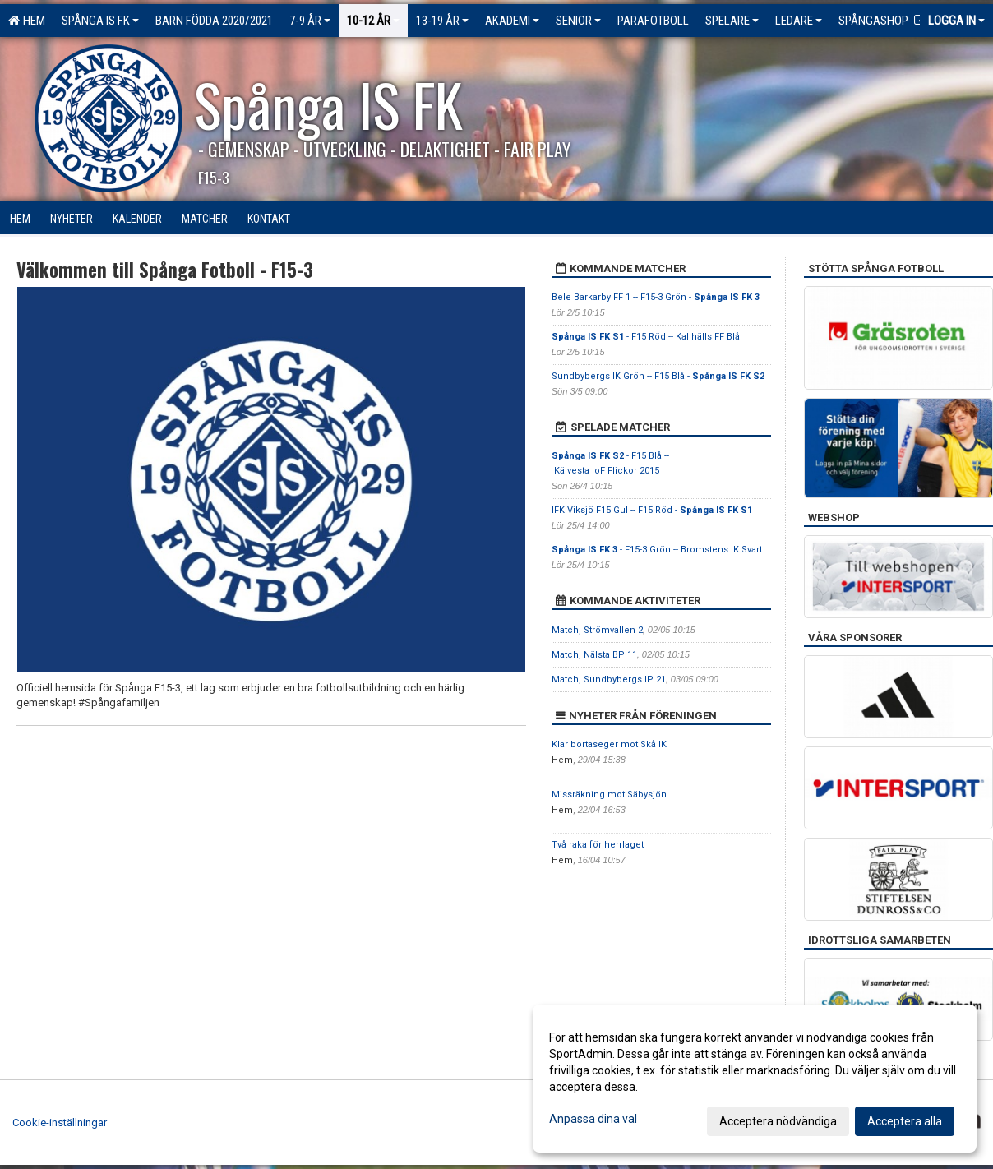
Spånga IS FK (100, 20)
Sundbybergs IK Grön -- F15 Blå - (658, 376)
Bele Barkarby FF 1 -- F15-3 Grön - (656, 297)
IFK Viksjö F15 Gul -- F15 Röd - (652, 510)
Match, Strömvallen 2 (597, 630)
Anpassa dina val (593, 1118)
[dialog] (755, 1079)
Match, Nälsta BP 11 (594, 654)
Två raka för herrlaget (598, 844)
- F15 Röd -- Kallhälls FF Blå (646, 336)
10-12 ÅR (373, 20)
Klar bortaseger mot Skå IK (609, 744)
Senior (578, 20)
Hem (26, 20)
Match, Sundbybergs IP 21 (609, 679)
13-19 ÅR (442, 20)
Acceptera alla (904, 1121)
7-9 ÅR (309, 20)
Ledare (798, 20)
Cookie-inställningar (59, 1122)
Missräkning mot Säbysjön (609, 794)
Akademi (512, 20)
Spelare (732, 20)
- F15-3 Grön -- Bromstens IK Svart (657, 549)
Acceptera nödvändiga (778, 1121)
